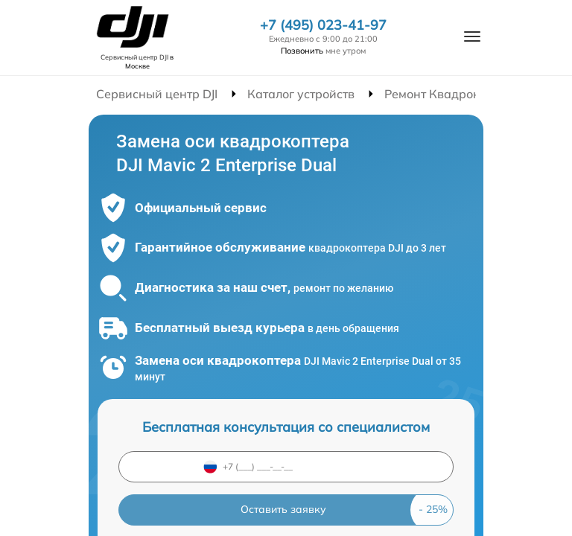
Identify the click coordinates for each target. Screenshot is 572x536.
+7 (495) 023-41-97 (323, 25)
